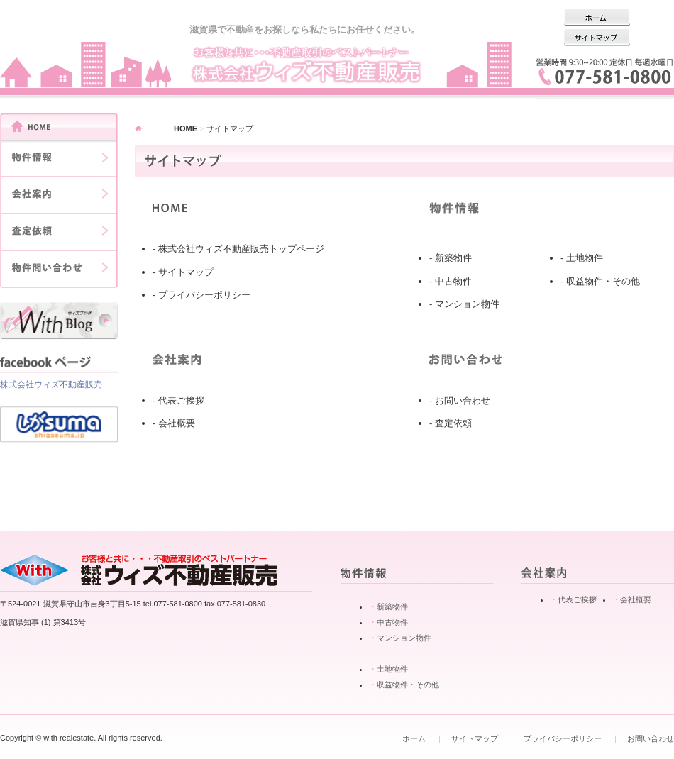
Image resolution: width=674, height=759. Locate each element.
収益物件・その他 (603, 281)
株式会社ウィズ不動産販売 (51, 384)
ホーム (414, 738)
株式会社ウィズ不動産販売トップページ (241, 248)
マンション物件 (467, 304)
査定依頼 (453, 423)
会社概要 (176, 423)
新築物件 (453, 258)
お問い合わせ (462, 400)
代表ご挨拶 (181, 400)
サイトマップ (186, 272)
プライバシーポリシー (204, 294)
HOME (185, 128)
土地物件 (584, 258)
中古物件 (453, 281)
